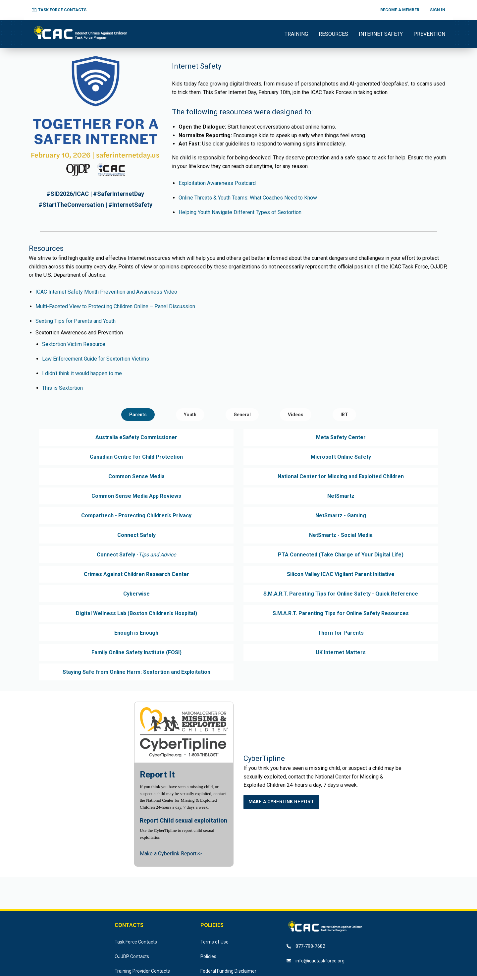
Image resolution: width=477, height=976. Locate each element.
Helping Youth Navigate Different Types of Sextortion (240, 212)
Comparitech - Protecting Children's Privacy (136, 515)
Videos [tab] (295, 414)
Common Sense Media (136, 476)
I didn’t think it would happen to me (82, 373)
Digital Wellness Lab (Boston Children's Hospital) (136, 613)
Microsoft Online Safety (341, 457)
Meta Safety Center (341, 437)
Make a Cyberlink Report (281, 802)
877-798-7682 (306, 946)
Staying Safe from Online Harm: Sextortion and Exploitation (136, 672)
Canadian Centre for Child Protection (136, 457)
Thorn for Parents (341, 633)
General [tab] (242, 414)
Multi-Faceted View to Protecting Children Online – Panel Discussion (115, 306)
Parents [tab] (138, 414)
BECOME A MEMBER (399, 10)
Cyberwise (136, 594)
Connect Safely (136, 535)
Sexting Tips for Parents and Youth (75, 321)
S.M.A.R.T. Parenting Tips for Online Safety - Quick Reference (340, 594)
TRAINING (296, 34)
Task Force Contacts (136, 942)
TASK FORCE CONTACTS (59, 10)
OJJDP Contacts (132, 956)
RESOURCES (333, 34)
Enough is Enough (136, 633)
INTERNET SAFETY (381, 34)
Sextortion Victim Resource (73, 344)
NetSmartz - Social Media (341, 535)
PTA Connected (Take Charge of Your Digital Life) (340, 554)
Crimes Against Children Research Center (136, 574)
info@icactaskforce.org (315, 960)
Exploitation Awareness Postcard (217, 183)
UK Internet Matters (341, 652)
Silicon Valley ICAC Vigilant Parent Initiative (341, 574)
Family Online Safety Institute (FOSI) (136, 652)
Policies (208, 956)
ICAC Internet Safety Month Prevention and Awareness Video (106, 292)
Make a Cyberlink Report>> (171, 853)
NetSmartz (340, 496)
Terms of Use (214, 942)
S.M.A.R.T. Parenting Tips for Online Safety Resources (341, 613)
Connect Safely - (136, 554)
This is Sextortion (62, 388)
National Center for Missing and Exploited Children (341, 476)
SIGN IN (437, 10)
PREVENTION (429, 34)
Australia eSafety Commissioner (136, 437)
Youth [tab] (190, 414)
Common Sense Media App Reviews (136, 496)
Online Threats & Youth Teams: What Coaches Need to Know (248, 198)
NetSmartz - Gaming (340, 515)
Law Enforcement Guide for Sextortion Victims (95, 359)
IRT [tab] (344, 414)
